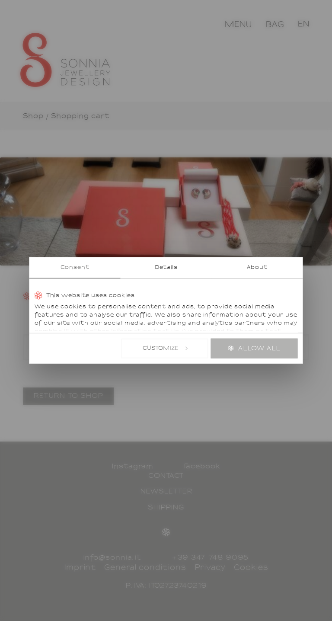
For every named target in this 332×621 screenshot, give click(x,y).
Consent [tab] (75, 268)
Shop (33, 116)
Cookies (251, 567)
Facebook (202, 467)
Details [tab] (166, 268)
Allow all (259, 348)
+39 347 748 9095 (210, 558)
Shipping (166, 508)
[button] (303, 24)
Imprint (80, 567)
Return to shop (68, 396)
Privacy (210, 567)
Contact (166, 476)
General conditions (145, 567)
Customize (165, 348)
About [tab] (257, 268)
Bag (274, 24)
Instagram (132, 467)
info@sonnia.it (112, 558)
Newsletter (166, 492)
